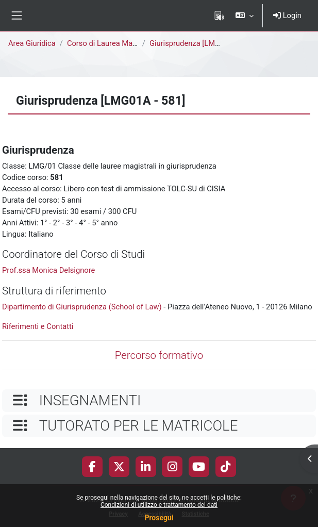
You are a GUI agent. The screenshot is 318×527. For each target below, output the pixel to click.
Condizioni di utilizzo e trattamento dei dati (159, 504)
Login (287, 15)
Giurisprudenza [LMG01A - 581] (201, 43)
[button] (244, 15)
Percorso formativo (159, 355)
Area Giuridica (32, 43)
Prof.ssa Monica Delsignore (48, 270)
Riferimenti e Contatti (37, 326)
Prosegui (158, 518)
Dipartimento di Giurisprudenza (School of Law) (82, 306)
